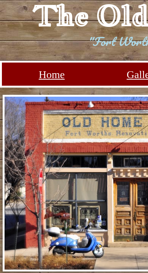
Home (52, 74)
